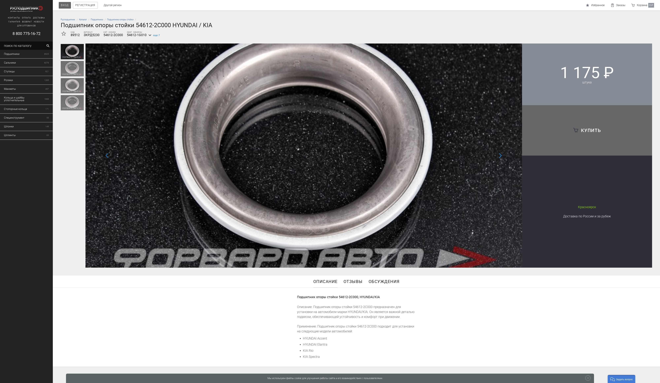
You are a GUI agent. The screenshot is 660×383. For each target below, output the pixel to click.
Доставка (39, 18)
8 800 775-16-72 (26, 34)
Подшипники (97, 19)
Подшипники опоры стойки (120, 19)
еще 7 (153, 35)
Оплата (26, 18)
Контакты (14, 18)
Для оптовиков (26, 26)
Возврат (27, 22)
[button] (302, 263)
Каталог (83, 19)
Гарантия (14, 22)
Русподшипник (68, 19)
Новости (39, 22)
